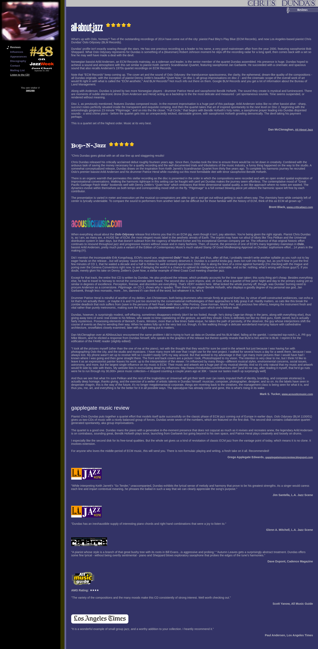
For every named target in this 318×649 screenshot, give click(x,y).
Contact (15, 65)
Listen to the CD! (20, 74)
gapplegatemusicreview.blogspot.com (289, 457)
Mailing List (17, 70)
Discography (18, 61)
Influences (16, 51)
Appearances (18, 56)
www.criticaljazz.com (300, 207)
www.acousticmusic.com (297, 394)
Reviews (15, 47)
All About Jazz (304, 129)
